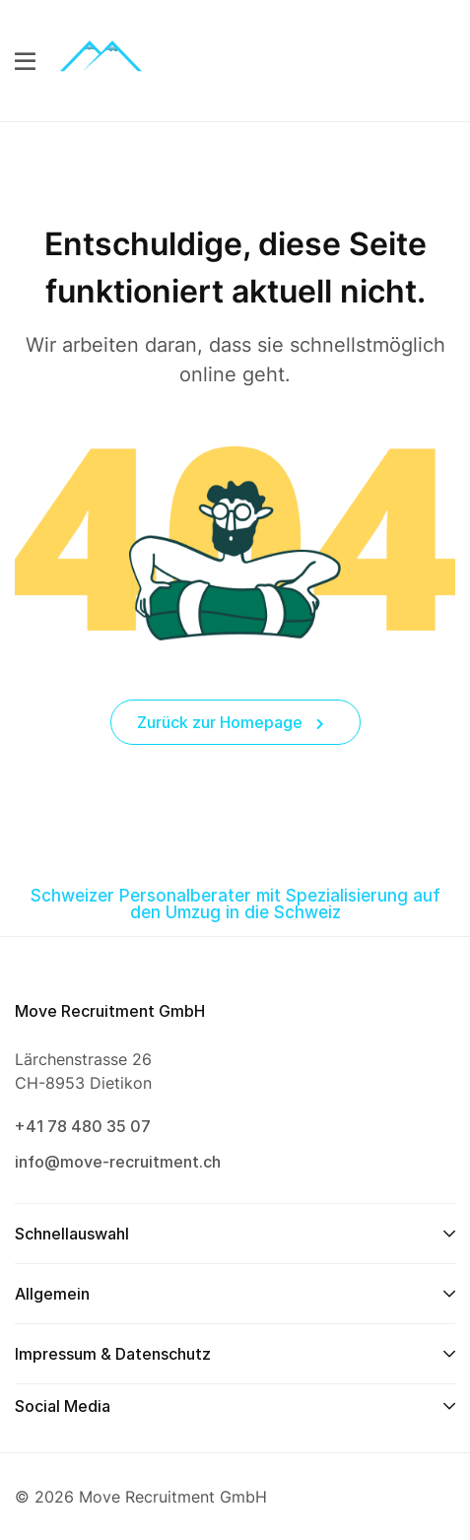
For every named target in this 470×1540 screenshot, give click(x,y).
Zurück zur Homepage (230, 722)
